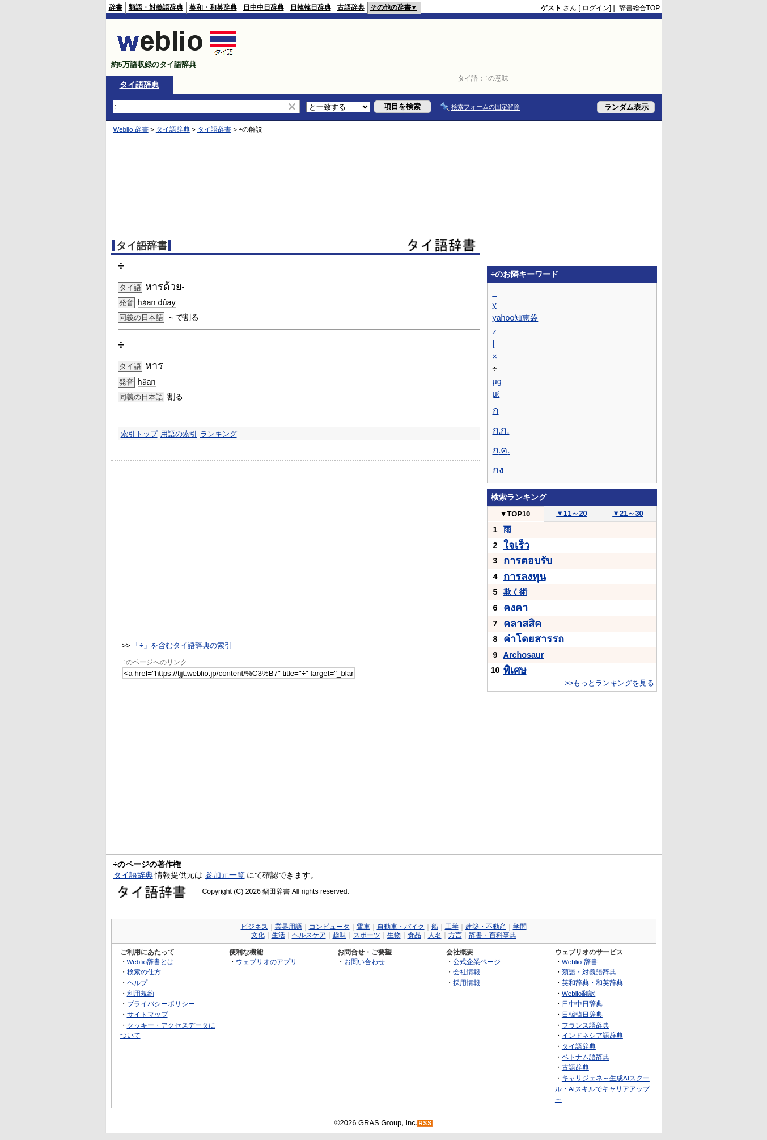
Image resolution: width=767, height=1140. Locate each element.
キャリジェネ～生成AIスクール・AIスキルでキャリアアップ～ (602, 1088)
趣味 (339, 935)
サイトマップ (147, 1014)
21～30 (627, 513)
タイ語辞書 (214, 129)
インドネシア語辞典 (592, 1035)
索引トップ (139, 434)
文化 (258, 935)
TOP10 (515, 514)
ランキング (218, 434)
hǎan (147, 381)
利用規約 (140, 993)
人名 (435, 935)
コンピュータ (329, 926)
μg (497, 381)
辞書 (115, 7)
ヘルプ (137, 982)
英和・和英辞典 (213, 7)
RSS (425, 1123)
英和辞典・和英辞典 (592, 982)
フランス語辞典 (585, 1025)
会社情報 (466, 971)
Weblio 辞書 (131, 129)
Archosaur (523, 654)
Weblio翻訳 (578, 993)
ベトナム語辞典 (585, 1057)
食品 (414, 935)
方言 (455, 935)
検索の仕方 (144, 971)
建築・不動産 (485, 926)
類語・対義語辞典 (156, 7)
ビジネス (254, 926)
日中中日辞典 (263, 7)
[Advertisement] (454, 47)
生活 (278, 935)
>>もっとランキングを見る (609, 683)
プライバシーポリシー (161, 1003)
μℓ (496, 393)
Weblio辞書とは (150, 961)
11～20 (571, 513)
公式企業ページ (477, 961)
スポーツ (366, 935)
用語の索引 (178, 434)
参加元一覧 (225, 875)
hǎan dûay (157, 302)
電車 (363, 926)
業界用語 (288, 926)
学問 (520, 926)
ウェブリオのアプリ (266, 961)
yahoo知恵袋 (516, 317)
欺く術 (515, 591)
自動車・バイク (401, 926)
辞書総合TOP (639, 8)
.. (501, 430)
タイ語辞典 (139, 84)
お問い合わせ (364, 961)
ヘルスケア (309, 935)
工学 (452, 926)
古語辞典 (351, 7)
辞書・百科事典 (492, 935)
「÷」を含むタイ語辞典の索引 (182, 645)
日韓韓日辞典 (310, 7)
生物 (394, 935)
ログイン (595, 8)
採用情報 (466, 982)
